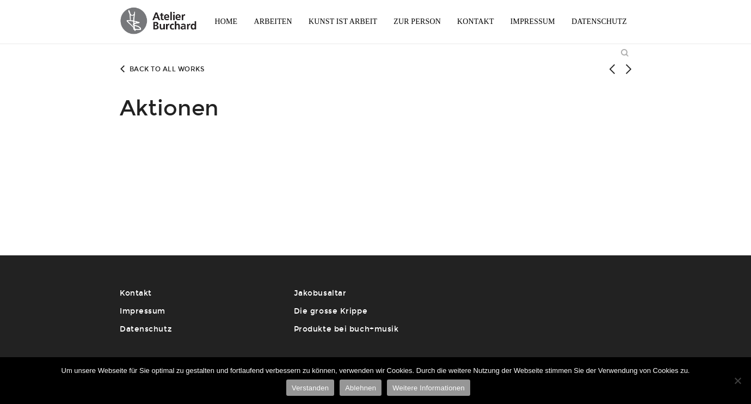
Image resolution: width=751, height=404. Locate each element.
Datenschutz (599, 21)
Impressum (532, 21)
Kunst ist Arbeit (343, 21)
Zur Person (417, 21)
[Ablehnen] (737, 380)
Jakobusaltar (320, 293)
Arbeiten (273, 21)
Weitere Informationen (428, 388)
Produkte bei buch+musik (346, 329)
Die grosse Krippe (331, 311)
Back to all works (162, 69)
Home (225, 21)
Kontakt (475, 21)
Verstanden (310, 388)
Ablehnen (360, 388)
